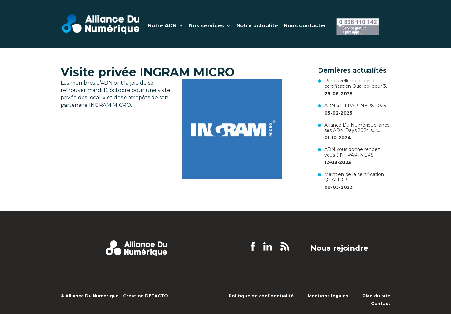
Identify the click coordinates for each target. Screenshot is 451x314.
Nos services (206, 26)
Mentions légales (328, 295)
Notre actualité (257, 26)
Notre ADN (162, 26)
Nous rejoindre (339, 248)
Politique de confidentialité (261, 295)
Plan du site (376, 295)
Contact (380, 303)
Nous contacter (305, 26)
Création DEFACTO (145, 295)
